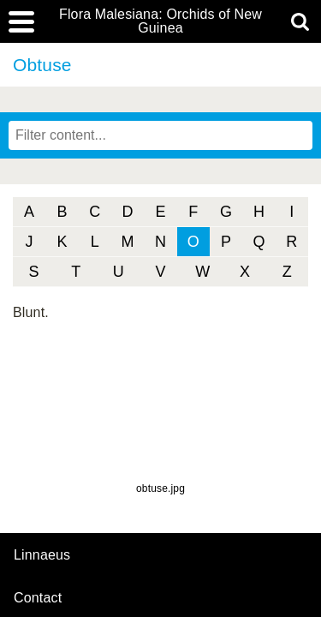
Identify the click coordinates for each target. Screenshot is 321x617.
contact (38, 597)
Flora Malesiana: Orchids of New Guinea (160, 21)
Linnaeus (42, 555)
